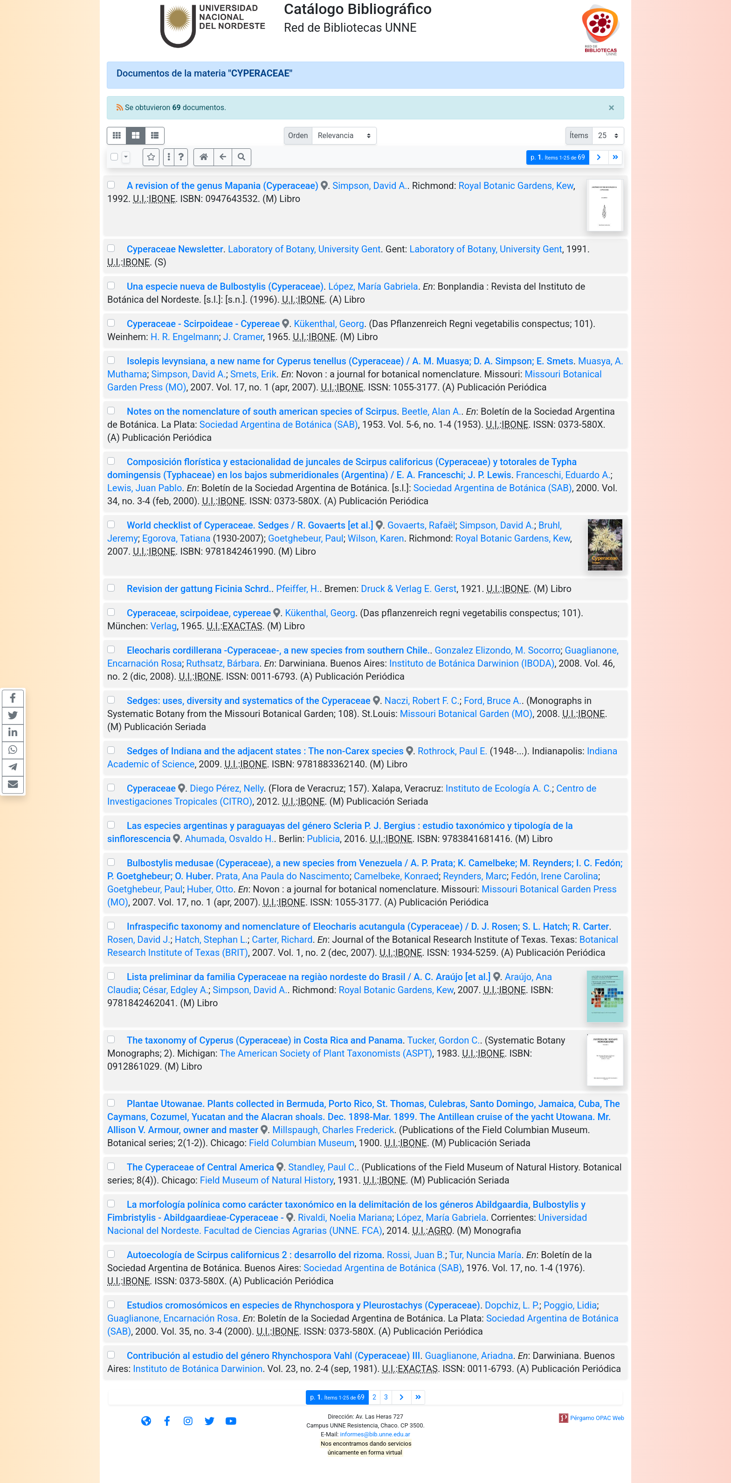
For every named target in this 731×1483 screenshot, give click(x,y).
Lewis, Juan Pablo (144, 488)
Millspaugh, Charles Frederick (333, 1129)
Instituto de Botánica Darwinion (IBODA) (471, 663)
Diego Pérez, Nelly (226, 788)
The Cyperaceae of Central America (200, 1167)
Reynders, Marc (475, 876)
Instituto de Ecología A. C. (499, 788)
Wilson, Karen (376, 538)
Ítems (579, 135)
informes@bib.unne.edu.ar (375, 1434)
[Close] (611, 108)
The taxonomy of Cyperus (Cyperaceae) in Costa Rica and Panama (265, 1040)
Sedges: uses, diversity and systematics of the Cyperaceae (249, 700)
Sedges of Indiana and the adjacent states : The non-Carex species (265, 751)
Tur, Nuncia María (485, 1254)
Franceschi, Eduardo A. (563, 474)
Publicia (323, 838)
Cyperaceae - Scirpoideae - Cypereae (203, 323)
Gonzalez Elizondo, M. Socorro (498, 650)
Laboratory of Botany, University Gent (304, 249)
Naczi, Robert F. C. (422, 700)
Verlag (163, 626)
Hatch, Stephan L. (211, 939)
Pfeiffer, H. (297, 588)
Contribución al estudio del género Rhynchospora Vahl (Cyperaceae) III (273, 1355)
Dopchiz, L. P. (512, 1305)
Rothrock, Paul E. (453, 751)
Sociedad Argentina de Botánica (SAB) (279, 424)
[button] (181, 157)
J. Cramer (243, 336)
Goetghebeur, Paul (306, 538)
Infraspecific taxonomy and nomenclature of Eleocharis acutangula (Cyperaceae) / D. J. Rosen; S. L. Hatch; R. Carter (368, 926)
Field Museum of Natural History (266, 1180)
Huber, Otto (210, 889)
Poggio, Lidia (570, 1305)
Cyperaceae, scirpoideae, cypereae (199, 613)
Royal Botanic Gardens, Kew (515, 185)
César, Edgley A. (175, 990)
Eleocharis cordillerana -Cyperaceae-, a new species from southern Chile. (278, 650)
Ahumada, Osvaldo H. (229, 838)
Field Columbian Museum (301, 1143)
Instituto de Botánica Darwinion (197, 1368)
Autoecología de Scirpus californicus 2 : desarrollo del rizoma (254, 1254)
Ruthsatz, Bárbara (222, 663)
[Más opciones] (168, 157)
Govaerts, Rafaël (421, 525)
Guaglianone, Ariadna (469, 1355)
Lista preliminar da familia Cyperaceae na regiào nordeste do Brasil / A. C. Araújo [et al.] (309, 976)
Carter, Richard (282, 939)
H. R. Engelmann (185, 336)
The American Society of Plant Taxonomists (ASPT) (326, 1053)
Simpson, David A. (369, 185)
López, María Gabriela (373, 286)
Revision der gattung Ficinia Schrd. (199, 588)
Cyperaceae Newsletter (175, 249)
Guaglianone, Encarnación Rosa (172, 1318)
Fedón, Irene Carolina (554, 876)
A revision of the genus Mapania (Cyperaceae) (222, 185)
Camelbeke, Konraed (396, 876)
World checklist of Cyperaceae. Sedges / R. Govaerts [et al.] (250, 525)
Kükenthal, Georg (329, 323)
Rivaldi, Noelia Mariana (345, 1217)
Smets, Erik (253, 374)
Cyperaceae (151, 788)
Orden (298, 135)
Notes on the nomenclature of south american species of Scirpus (262, 411)
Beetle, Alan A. (432, 411)
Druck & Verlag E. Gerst (408, 588)
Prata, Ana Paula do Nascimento (283, 876)
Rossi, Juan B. (416, 1254)
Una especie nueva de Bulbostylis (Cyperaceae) (225, 286)
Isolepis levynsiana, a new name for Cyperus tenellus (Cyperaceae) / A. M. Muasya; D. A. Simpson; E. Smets (350, 361)
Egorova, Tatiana (176, 538)
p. (558, 157)
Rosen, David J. (139, 939)
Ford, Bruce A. (493, 700)
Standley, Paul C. (322, 1167)
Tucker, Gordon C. (443, 1040)
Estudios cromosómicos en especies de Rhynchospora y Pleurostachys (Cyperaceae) (303, 1305)
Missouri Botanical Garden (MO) (466, 713)
